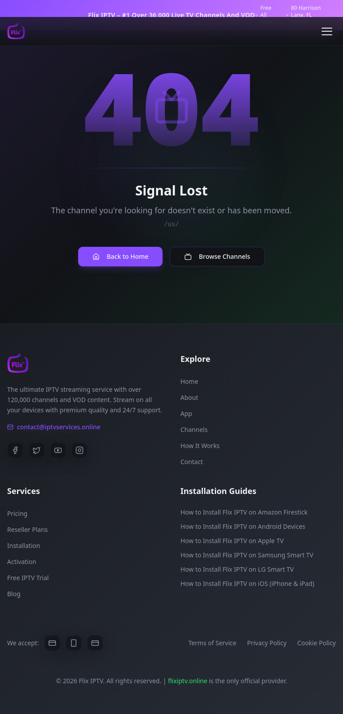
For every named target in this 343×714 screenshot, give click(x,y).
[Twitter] (37, 450)
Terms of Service (212, 643)
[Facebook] (15, 450)
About (189, 397)
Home (189, 381)
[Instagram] (79, 450)
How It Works (200, 445)
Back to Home (120, 256)
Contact (191, 461)
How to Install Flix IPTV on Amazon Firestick (244, 512)
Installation (23, 545)
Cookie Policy (316, 643)
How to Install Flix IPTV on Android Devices (242, 526)
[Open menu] (327, 31)
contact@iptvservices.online (53, 427)
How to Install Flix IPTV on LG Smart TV (237, 569)
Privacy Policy (266, 643)
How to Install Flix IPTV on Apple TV (232, 540)
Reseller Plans (27, 529)
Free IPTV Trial (28, 577)
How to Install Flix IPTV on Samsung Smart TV (247, 555)
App (186, 413)
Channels (194, 429)
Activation (21, 561)
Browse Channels (217, 256)
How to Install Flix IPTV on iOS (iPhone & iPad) (247, 583)
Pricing (17, 513)
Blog (14, 593)
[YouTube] (58, 450)
